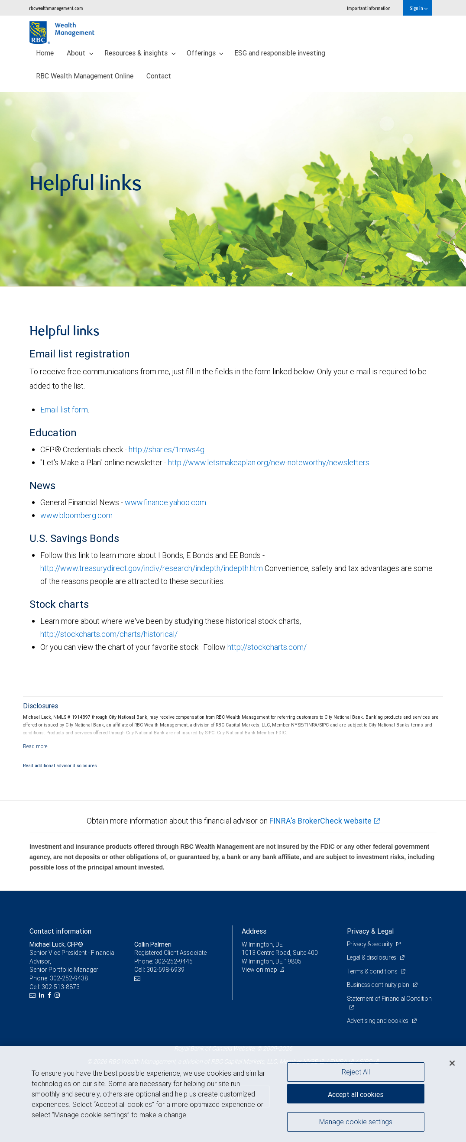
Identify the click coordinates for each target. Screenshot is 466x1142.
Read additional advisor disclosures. (60, 765)
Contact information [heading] (60, 931)
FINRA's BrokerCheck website (320, 821)
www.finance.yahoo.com (165, 502)
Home (45, 53)
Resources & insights (140, 53)
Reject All (356, 1071)
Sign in (418, 8)
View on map (259, 969)
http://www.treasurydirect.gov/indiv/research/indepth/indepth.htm (151, 568)
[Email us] (33, 995)
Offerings (205, 53)
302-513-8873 (61, 987)
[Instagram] (58, 995)
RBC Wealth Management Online (84, 75)
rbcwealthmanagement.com (56, 8)
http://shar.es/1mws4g (166, 449)
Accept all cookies (355, 1094)
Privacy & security (370, 944)
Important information (369, 8)
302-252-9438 (69, 978)
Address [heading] (254, 931)
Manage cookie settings (355, 1121)
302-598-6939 (165, 969)
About (80, 53)
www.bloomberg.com (76, 515)
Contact (158, 75)
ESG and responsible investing (279, 53)
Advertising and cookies (378, 1021)
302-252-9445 (174, 961)
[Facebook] (50, 995)
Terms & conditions (373, 971)
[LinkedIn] (42, 995)
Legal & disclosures (372, 957)
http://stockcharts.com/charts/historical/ (109, 634)
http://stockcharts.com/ (267, 647)
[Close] (452, 1063)
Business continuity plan (379, 985)
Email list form (64, 410)
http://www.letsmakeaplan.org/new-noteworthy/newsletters (267, 462)
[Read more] (35, 746)
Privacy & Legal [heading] (370, 931)
